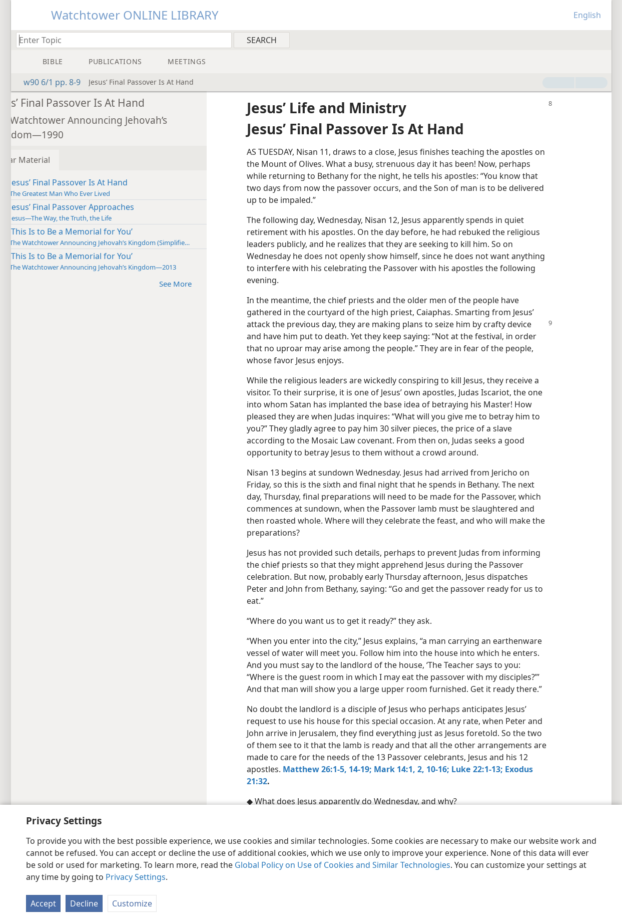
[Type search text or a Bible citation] (119, 40)
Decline (84, 903)
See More (210, 283)
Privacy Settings (136, 876)
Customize (132, 903)
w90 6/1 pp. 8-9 (47, 82)
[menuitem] (600, 40)
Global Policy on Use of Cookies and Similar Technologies (342, 864)
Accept (43, 903)
